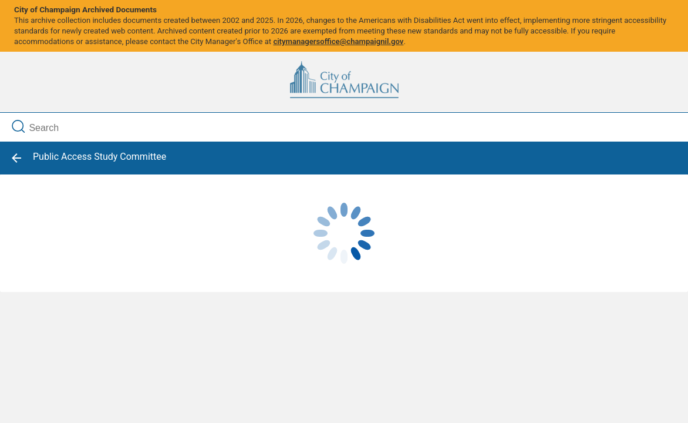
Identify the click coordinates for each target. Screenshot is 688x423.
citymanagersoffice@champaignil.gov (338, 41)
